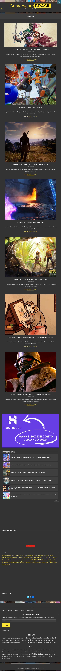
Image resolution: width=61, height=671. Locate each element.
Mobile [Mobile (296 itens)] (22, 560)
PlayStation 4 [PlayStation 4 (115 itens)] (45, 654)
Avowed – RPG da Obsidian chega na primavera (30, 49)
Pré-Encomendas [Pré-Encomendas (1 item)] (16, 642)
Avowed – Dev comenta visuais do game (30, 222)
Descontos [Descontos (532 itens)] (5, 557)
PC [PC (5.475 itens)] (32, 559)
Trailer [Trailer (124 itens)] (40, 562)
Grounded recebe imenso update (30, 107)
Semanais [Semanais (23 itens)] (42, 642)
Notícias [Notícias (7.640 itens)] (30, 640)
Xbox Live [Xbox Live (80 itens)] (52, 642)
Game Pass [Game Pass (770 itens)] (37, 557)
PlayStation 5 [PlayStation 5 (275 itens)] (51, 560)
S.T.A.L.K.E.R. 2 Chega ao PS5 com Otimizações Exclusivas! (28, 472)
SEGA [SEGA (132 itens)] (20, 562)
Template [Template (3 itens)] (47, 642)
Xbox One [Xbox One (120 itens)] (55, 562)
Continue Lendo (30, 59)
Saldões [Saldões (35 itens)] (38, 642)
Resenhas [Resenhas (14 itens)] (22, 642)
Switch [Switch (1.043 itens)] (36, 562)
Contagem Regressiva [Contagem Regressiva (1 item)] (22, 638)
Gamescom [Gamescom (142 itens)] (43, 557)
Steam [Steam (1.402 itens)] (23, 562)
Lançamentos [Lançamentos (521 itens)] (6, 560)
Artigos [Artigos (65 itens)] (10, 638)
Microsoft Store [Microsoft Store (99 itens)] (18, 654)
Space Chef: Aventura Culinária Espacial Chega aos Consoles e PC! (31, 465)
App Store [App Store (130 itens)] (25, 555)
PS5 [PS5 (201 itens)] (9, 562)
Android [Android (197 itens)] (17, 555)
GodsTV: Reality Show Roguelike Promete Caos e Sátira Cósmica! (31, 457)
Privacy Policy (5, 630)
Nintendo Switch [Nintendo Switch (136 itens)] (28, 560)
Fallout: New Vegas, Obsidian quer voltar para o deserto (30, 394)
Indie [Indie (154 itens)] (54, 557)
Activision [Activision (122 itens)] (14, 555)
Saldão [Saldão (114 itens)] (17, 562)
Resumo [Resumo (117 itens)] (27, 642)
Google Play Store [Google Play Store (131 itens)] (49, 557)
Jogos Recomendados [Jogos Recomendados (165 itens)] (15, 640)
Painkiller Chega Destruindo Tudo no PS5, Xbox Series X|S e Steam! (31, 480)
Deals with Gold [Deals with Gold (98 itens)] (46, 555)
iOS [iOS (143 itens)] (56, 557)
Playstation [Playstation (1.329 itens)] (38, 560)
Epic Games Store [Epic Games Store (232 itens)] (29, 557)
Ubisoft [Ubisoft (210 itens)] (43, 562)
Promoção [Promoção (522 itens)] (5, 562)
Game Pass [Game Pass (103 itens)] (39, 638)
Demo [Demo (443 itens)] (51, 555)
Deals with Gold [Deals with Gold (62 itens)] (31, 638)
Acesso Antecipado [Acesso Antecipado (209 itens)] (6, 555)
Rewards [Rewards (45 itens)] (32, 642)
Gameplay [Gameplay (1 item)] (45, 638)
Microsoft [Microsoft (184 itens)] (13, 560)
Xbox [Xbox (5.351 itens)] (51, 562)
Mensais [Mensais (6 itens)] (24, 640)
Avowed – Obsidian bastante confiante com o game (30, 164)
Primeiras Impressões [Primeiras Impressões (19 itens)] (7, 642)
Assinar (6, 625)
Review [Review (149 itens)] (12, 562)
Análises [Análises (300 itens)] (5, 638)
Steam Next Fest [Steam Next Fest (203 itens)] (30, 562)
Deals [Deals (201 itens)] (41, 555)
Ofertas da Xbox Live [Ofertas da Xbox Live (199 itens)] (47, 640)
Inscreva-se (30, 546)
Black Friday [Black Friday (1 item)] (15, 638)
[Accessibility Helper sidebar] (59, 2)
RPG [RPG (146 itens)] (15, 562)
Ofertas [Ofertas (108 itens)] (37, 640)
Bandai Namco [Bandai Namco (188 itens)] (30, 555)
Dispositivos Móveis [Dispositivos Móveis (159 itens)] (13, 557)
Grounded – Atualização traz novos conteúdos (30, 279)
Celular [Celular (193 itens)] (38, 555)
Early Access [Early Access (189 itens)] (22, 557)
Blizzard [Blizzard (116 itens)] (35, 555)
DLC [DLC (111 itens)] (18, 557)
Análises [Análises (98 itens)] (21, 555)
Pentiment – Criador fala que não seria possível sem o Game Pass (30, 337)
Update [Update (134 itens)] (47, 562)
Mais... (56, 500)
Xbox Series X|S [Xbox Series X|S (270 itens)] (6, 564)
